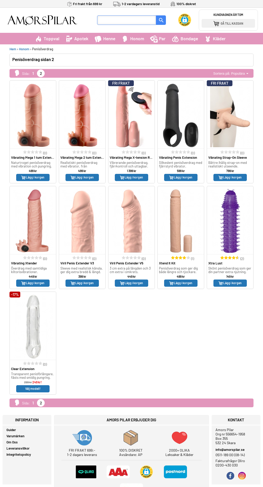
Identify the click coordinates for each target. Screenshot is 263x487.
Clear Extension (22, 369)
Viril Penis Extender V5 (126, 263)
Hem (13, 49)
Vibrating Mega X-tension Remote (134, 157)
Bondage (185, 38)
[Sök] (161, 20)
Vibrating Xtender (24, 263)
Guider (11, 430)
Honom (132, 38)
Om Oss (12, 442)
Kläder (215, 38)
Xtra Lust (215, 263)
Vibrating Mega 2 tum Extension (83, 157)
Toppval (47, 38)
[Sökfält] (126, 20)
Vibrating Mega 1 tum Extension (34, 157)
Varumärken (15, 436)
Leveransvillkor (18, 448)
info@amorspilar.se (230, 450)
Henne (104, 38)
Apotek (76, 38)
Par (158, 38)
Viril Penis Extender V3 (77, 263)
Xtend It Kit (167, 263)
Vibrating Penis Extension (178, 157)
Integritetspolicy (18, 454)
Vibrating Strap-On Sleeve (227, 157)
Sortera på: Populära (230, 73)
